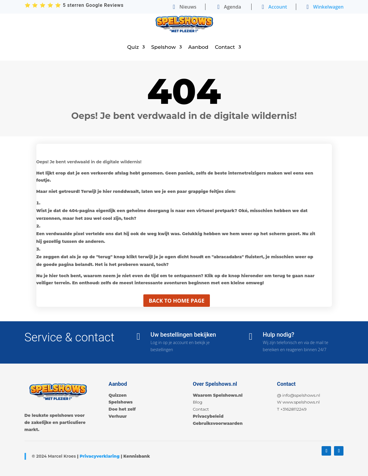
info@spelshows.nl (301, 395)
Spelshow (163, 47)
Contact (225, 47)
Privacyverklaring (99, 456)
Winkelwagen (328, 7)
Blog (197, 402)
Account (277, 7)
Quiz (133, 47)
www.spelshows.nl (301, 402)
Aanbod (198, 47)
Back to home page (177, 300)
